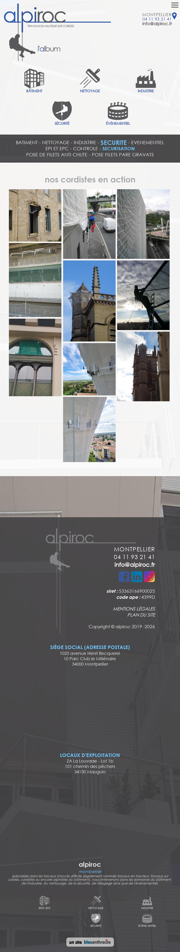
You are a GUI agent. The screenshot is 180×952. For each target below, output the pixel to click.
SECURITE (114, 142)
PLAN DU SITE (141, 614)
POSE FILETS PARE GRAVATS (123, 154)
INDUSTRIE (85, 142)
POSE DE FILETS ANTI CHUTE (56, 154)
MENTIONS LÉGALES (134, 608)
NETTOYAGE (55, 142)
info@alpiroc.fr (157, 23)
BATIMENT (27, 142)
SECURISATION (118, 148)
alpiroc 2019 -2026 (135, 626)
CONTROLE (85, 148)
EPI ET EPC (57, 148)
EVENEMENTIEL (147, 142)
